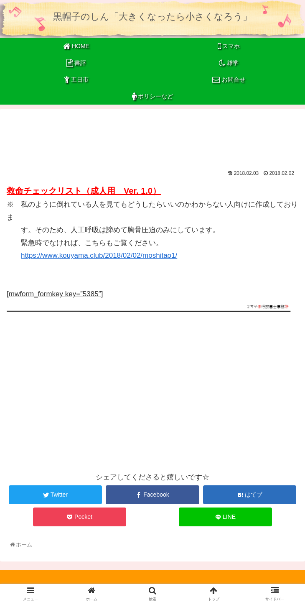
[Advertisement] (152, 136)
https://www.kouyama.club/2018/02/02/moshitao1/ (99, 255)
